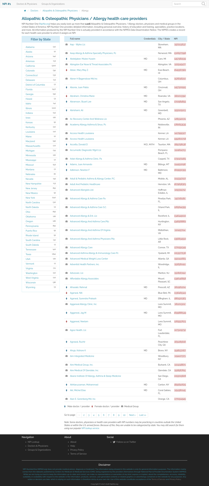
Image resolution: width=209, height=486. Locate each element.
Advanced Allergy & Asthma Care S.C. (88, 207)
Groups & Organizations (53, 4)
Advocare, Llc (76, 273)
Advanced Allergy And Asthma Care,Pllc (89, 221)
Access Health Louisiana (82, 133)
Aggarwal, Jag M (78, 313)
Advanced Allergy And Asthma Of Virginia (90, 230)
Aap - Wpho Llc (77, 44)
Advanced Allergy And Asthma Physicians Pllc (92, 239)
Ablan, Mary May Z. (79, 70)
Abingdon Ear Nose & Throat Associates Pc (91, 64)
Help (72, 446)
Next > (132, 415)
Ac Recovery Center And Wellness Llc (88, 119)
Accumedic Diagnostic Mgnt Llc (85, 150)
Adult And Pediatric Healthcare (85, 184)
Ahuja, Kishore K (78, 350)
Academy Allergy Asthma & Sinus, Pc (88, 124)
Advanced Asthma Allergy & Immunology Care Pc (94, 253)
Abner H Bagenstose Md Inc (84, 78)
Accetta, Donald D (79, 144)
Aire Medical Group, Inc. (81, 365)
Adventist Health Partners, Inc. (84, 264)
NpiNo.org (45, 24)
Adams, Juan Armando (81, 164)
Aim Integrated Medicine (82, 356)
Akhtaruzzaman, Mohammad (84, 384)
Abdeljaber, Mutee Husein (82, 59)
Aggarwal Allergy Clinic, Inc (83, 304)
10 (124, 415)
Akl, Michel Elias (78, 390)
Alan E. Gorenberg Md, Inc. (83, 399)
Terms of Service (78, 454)
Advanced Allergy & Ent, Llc (83, 216)
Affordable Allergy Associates (84, 278)
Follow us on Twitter (124, 442)
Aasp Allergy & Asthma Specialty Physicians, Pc (93, 53)
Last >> (142, 415)
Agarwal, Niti (76, 293)
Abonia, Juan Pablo (79, 87)
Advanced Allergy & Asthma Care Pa (88, 198)
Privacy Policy (77, 450)
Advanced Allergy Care (81, 247)
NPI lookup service (90, 428)
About (73, 442)
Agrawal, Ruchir (77, 342)
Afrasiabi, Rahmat (78, 287)
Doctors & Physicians (27, 4)
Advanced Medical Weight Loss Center (89, 259)
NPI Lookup (33, 442)
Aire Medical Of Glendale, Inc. (84, 370)
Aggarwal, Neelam (79, 321)
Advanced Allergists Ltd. (82, 190)
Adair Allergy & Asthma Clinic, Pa (86, 159)
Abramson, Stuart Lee (80, 101)
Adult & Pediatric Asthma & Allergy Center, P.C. (92, 178)
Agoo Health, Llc (78, 330)
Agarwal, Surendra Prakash (83, 298)
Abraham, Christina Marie (82, 96)
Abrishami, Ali (76, 110)
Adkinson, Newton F (80, 170)
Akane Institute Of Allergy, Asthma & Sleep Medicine (95, 376)
